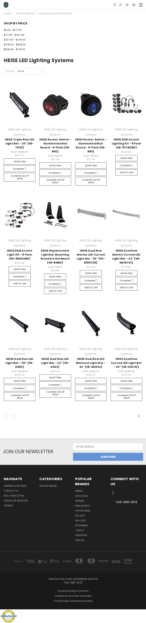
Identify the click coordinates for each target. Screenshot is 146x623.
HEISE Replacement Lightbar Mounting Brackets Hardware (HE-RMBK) (55, 256)
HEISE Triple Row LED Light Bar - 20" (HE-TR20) (19, 143)
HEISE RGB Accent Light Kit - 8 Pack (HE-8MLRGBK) (20, 254)
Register (22, 500)
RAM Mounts (82, 505)
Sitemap (8, 505)
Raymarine (81, 525)
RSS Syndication (14, 495)
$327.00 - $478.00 (14, 39)
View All (80, 540)
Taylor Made (82, 510)
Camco (79, 530)
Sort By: (10, 71)
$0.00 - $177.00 (12, 30)
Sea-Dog (80, 520)
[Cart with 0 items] (134, 4)
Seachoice (81, 495)
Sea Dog (80, 515)
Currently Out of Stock (20, 177)
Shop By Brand (48, 485)
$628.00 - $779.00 (14, 49)
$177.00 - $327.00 (14, 35)
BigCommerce (79, 591)
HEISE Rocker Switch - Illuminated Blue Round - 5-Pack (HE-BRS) (91, 145)
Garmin (79, 500)
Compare (19, 168)
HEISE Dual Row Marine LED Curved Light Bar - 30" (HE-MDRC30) (91, 256)
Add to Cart (126, 172)
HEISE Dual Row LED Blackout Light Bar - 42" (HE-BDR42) (91, 363)
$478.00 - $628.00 (15, 44)
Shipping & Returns (15, 485)
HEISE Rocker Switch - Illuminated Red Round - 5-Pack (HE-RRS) (55, 145)
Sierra (79, 491)
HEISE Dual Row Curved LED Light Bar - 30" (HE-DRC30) (126, 363)
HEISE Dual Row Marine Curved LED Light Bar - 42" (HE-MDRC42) (126, 256)
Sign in (8, 500)
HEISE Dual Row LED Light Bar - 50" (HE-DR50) (20, 363)
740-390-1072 (126, 502)
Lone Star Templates (80, 595)
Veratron (81, 535)
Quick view (19, 161)
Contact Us (11, 490)
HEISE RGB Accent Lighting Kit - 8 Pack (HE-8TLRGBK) (126, 143)
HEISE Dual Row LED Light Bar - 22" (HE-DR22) (55, 363)
